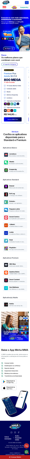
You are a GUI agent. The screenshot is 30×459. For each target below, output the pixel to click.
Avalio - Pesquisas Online (18, 437)
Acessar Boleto (15, 457)
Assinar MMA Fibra (13, 119)
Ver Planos (9, 49)
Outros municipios (7, 437)
